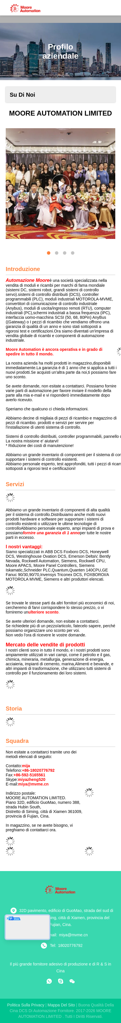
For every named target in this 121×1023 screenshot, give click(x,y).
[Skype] (60, 981)
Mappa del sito (61, 1005)
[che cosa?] (49, 981)
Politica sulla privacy (25, 1005)
